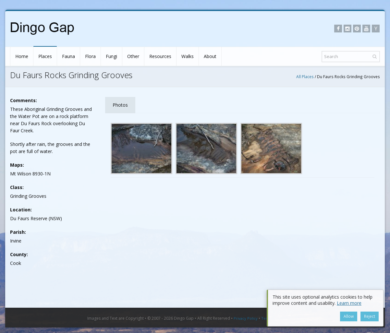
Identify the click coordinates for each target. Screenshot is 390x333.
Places (45, 56)
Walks (187, 56)
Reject (369, 316)
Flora (90, 56)
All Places (305, 76)
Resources (160, 56)
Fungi (111, 56)
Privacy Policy (246, 318)
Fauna (68, 56)
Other (133, 56)
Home (21, 56)
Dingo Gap (184, 318)
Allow (349, 316)
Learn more (349, 303)
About (210, 56)
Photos (120, 105)
